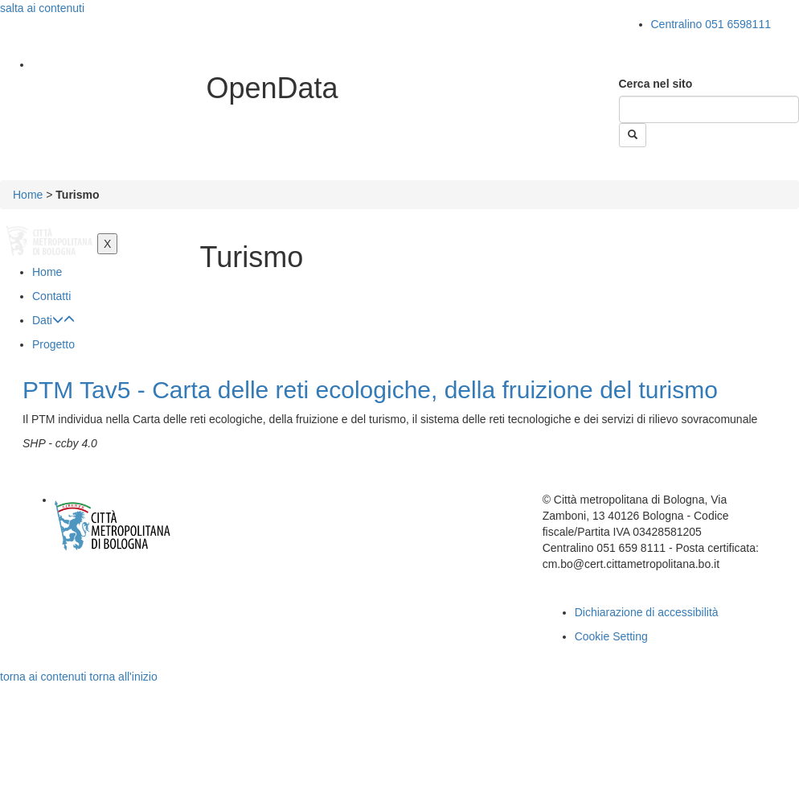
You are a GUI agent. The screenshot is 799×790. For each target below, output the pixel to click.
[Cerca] (709, 109)
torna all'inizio (123, 676)
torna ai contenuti (43, 676)
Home (28, 194)
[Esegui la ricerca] (632, 135)
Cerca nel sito (656, 83)
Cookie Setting (611, 636)
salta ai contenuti (42, 8)
